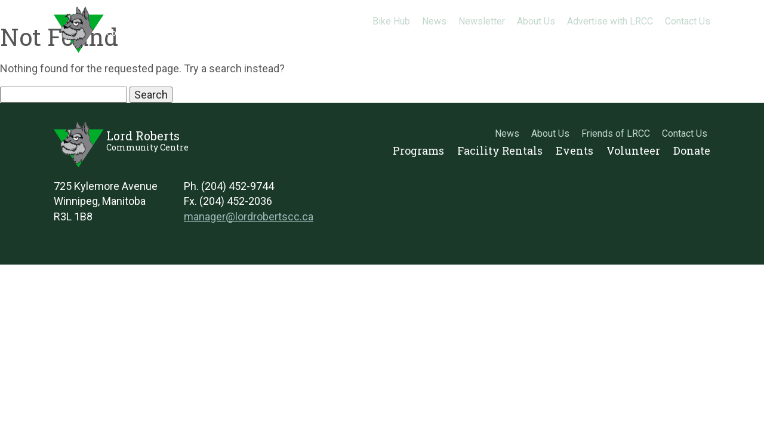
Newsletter (481, 21)
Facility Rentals (500, 39)
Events (574, 39)
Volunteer (633, 39)
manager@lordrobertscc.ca (248, 216)
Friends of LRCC (615, 133)
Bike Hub (391, 21)
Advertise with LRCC (610, 21)
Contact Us (687, 21)
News (434, 21)
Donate (691, 39)
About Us (536, 21)
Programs (418, 39)
